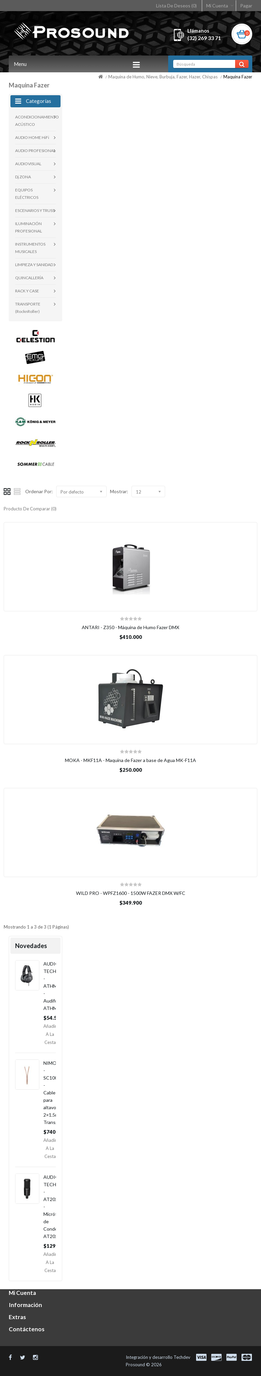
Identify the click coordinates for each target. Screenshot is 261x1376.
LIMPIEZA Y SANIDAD (34, 264)
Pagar (246, 5)
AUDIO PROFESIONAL (35, 150)
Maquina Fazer (237, 76)
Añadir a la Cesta (50, 1034)
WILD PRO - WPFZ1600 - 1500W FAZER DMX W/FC (130, 893)
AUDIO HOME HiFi (32, 137)
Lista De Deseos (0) (176, 5)
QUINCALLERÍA (29, 277)
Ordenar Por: (39, 491)
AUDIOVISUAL (28, 163)
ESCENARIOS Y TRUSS (34, 210)
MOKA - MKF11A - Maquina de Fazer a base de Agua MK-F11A (130, 760)
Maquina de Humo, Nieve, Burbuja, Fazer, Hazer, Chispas (163, 76)
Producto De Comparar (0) (30, 508)
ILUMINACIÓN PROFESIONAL (28, 227)
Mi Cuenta (217, 5)
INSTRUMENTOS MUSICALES (30, 248)
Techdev (182, 1357)
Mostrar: (119, 491)
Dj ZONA (23, 176)
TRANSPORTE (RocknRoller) (27, 307)
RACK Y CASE (27, 290)
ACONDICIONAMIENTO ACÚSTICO (35, 120)
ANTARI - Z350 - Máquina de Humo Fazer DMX (130, 627)
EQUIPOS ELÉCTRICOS (26, 193)
